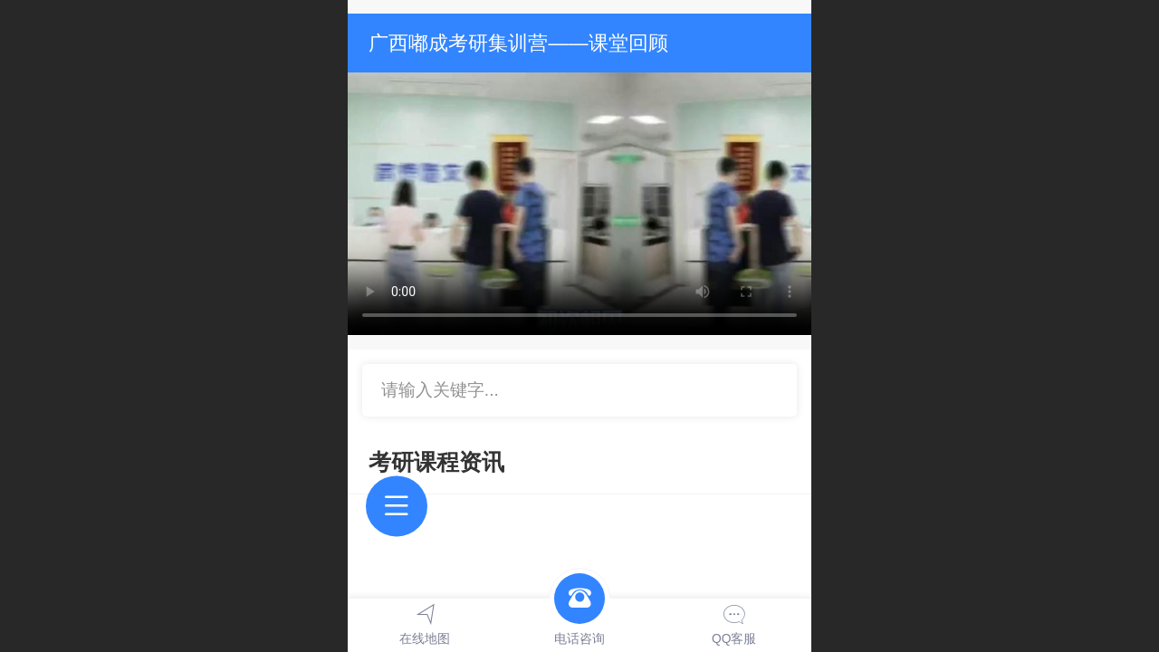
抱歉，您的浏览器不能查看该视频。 (579, 203)
